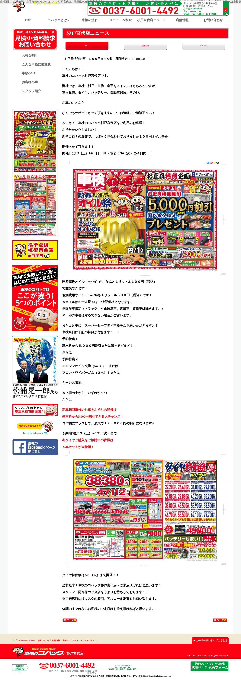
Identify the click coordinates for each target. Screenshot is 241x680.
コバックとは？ (59, 20)
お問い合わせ (213, 20)
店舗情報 (182, 20)
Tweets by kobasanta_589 (35, 433)
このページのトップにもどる (210, 640)
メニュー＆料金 (120, 20)
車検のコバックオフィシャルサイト (79, 640)
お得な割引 (30, 55)
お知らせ (145, 45)
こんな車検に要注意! (37, 64)
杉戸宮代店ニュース (151, 20)
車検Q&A (29, 73)
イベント (207, 45)
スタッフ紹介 (31, 91)
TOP (28, 20)
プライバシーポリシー (25, 640)
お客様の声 (30, 82)
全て (84, 45)
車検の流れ (90, 20)
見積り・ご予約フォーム (209, 666)
